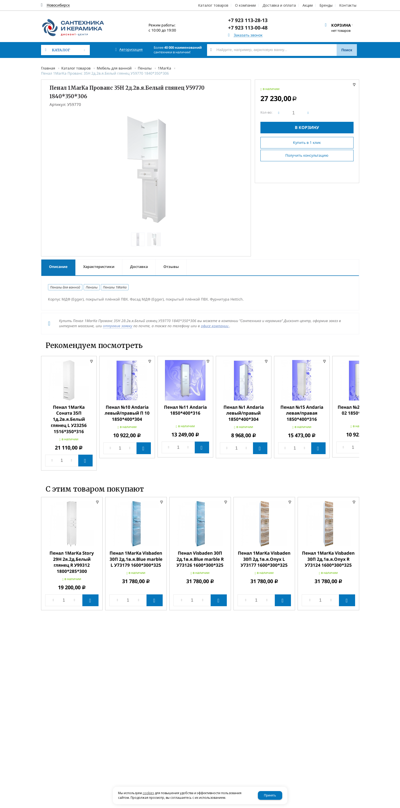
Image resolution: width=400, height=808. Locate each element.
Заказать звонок (248, 35)
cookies (148, 793)
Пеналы (145, 68)
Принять (270, 795)
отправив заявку (117, 325)
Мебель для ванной (114, 68)
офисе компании (215, 325)
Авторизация (131, 50)
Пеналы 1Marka (114, 287)
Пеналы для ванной (65, 287)
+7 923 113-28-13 (248, 20)
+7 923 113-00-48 (248, 27)
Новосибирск (58, 5)
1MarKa (164, 68)
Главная (48, 68)
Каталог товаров (76, 68)
